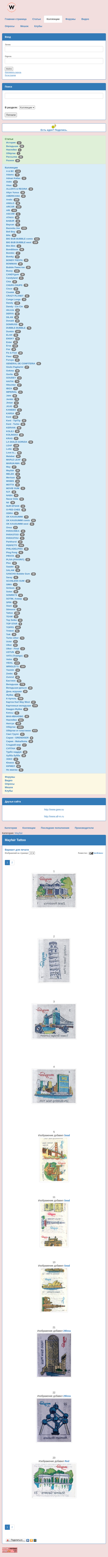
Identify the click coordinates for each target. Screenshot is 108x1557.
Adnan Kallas (16, 178)
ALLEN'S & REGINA (19, 189)
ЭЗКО (12, 759)
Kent (12, 417)
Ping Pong (14, 552)
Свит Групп (15, 734)
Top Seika (14, 620)
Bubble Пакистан (18, 267)
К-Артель (15, 698)
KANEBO (14, 409)
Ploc (11, 563)
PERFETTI (15, 545)
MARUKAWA (16, 463)
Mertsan (13, 477)
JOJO (12, 406)
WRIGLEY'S (16, 666)
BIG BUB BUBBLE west (22, 242)
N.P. (11, 491)
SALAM (13, 570)
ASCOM (13, 213)
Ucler (12, 641)
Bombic (13, 253)
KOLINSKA (15, 434)
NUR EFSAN (15, 506)
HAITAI (12, 381)
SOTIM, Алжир (17, 598)
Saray (12, 577)
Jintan (12, 402)
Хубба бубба (16, 755)
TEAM (12, 616)
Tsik (11, 634)
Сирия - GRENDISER (19, 737)
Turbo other (15, 638)
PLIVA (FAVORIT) (18, 559)
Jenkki (12, 399)
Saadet (12, 566)
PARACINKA (15, 531)
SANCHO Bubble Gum (21, 573)
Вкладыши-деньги (19, 687)
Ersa (12, 345)
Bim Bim (13, 246)
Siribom (13, 588)
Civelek (13, 292)
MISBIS (13, 481)
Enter (12, 342)
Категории (11, 828)
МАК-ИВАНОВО (17, 716)
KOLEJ (13, 431)
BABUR (13, 221)
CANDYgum (15, 274)
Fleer (12, 356)
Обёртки (13, 153)
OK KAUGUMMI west (20, 524)
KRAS (12, 438)
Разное (13, 160)
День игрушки (17, 691)
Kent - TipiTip (16, 420)
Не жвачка (14, 769)
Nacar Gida (15, 499)
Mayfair (13, 470)
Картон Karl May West (21, 702)
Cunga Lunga (16, 299)
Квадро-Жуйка (17, 709)
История (14, 142)
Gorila (12, 374)
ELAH (12, 335)
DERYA (13, 313)
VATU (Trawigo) (17, 655)
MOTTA (13, 484)
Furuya (13, 360)
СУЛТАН (13, 748)
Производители (84, 828)
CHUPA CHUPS (17, 285)
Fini (11, 349)
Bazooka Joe (16, 228)
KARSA (13, 413)
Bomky (13, 256)
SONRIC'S (14, 595)
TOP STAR (14, 623)
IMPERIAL (14, 392)
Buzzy (13, 270)
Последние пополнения (55, 828)
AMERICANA (16, 196)
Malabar (13, 456)
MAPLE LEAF (16, 459)
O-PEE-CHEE (16, 509)
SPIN (11, 602)
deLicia (13, 310)
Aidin (12, 181)
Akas (12, 185)
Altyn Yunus (15, 192)
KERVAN (13, 427)
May (11, 467)
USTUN (13, 652)
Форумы (10, 777)
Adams (13, 174)
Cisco (12, 288)
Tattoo (13, 613)
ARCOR (14, 206)
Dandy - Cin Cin (17, 306)
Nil (10, 502)
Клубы (9, 790)
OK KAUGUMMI (17, 516)
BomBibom (15, 249)
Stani (12, 605)
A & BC (13, 171)
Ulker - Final (15, 648)
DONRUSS (14, 324)
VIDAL (13, 663)
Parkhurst (14, 541)
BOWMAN (14, 263)
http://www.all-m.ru (54, 816)
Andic (12, 199)
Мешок (9, 787)
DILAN (12, 317)
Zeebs (11, 673)
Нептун (13, 723)
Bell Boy (13, 231)
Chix (11, 281)
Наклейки (14, 149)
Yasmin (13, 670)
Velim (12, 659)
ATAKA (13, 217)
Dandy (13, 303)
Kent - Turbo (15, 424)
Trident (13, 630)
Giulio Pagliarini (17, 367)
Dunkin (13, 331)
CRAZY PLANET (18, 295)
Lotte (12, 449)
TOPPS (13, 627)
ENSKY (13, 338)
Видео (8, 780)
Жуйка (13, 695)
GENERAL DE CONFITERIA (23, 363)
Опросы (9, 783)
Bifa (11, 235)
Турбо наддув (17, 752)
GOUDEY (14, 377)
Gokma (13, 370)
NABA (12, 495)
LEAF (12, 445)
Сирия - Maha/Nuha (19, 741)
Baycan (13, 224)
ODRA (12, 513)
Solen (12, 591)
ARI (11, 210)
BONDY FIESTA (17, 260)
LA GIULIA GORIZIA (19, 442)
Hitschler (14, 385)
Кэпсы (12, 712)
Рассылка (14, 156)
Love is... (14, 452)
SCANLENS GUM (18, 581)
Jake (11, 395)
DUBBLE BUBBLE (19, 328)
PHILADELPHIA (17, 548)
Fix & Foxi (14, 352)
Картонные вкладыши (22, 705)
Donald (13, 320)
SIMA (12, 584)
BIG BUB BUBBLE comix (23, 238)
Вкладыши (15, 146)
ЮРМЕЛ (13, 766)
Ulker (12, 645)
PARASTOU (15, 538)
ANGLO (13, 203)
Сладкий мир (16, 744)
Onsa (12, 527)
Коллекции (11, 167)
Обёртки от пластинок (22, 730)
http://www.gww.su (54, 809)
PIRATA (13, 556)
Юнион (13, 762)
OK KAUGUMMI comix (21, 520)
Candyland (15, 278)
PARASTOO (15, 534)
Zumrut (13, 677)
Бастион (14, 680)
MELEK (13, 474)
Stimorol (13, 609)
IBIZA (12, 388)
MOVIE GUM (15, 488)
